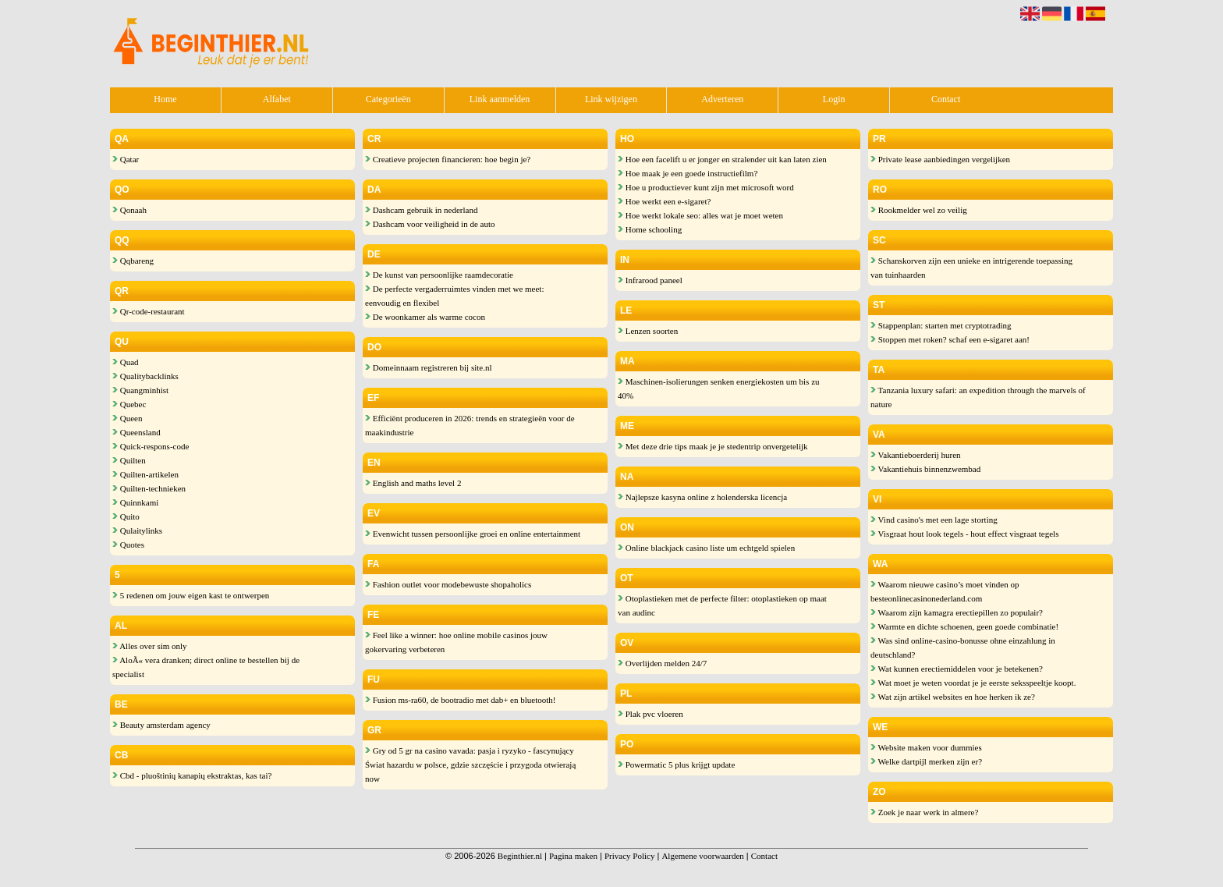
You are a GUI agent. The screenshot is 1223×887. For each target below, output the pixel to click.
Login (834, 99)
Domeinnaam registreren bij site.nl (428, 367)
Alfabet (277, 99)
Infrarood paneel (650, 280)
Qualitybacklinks (145, 376)
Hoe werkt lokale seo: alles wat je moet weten (700, 215)
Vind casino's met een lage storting (934, 519)
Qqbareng (133, 260)
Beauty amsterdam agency (161, 724)
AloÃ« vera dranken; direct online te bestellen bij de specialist (206, 667)
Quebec (129, 404)
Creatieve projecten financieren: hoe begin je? (447, 159)
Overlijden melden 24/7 (662, 663)
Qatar (125, 159)
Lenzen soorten (648, 330)
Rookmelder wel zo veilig (918, 210)
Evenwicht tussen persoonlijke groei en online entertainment (472, 533)
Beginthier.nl (520, 855)
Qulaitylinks (137, 530)
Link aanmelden (500, 99)
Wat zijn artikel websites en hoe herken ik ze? (952, 696)
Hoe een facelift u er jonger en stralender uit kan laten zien (722, 159)
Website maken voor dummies (926, 747)
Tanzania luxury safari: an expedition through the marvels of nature (978, 397)
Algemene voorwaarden (702, 855)
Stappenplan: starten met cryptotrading (941, 325)
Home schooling (650, 229)
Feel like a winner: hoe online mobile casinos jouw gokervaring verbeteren (456, 642)
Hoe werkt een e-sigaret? (664, 201)
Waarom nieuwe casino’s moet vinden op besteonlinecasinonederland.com (944, 591)
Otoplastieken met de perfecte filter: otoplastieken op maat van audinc (722, 605)
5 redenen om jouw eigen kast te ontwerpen (190, 595)
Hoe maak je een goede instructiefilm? (687, 173)
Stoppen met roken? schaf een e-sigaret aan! (950, 339)
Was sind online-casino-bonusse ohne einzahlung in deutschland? (962, 647)
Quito (126, 516)
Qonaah (129, 210)
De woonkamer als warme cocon (425, 316)
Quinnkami (135, 502)
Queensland (136, 432)
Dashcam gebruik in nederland (421, 210)
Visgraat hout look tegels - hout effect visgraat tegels (964, 533)
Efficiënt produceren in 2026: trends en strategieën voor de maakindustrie (470, 425)
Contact (945, 99)
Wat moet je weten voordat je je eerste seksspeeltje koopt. (973, 682)
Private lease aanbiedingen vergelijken (940, 159)
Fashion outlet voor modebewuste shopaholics (448, 584)
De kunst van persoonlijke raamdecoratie (439, 274)
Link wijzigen (611, 99)
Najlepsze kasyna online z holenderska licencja (702, 497)
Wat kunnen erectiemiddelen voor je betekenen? (956, 668)
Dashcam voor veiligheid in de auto (430, 224)
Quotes (128, 544)
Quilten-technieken (149, 488)
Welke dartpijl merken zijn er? (926, 761)
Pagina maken (573, 855)
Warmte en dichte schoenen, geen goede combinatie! (964, 626)
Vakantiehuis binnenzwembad (925, 469)
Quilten (129, 460)
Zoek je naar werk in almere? (924, 812)
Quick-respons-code (150, 446)
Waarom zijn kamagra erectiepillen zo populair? (956, 612)
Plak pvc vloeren (650, 713)
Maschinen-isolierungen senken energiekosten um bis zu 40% (719, 388)
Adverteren (722, 99)
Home (165, 99)
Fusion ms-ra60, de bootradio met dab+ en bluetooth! (460, 699)
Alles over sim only (149, 646)
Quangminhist (140, 390)
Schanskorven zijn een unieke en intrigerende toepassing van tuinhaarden (971, 267)
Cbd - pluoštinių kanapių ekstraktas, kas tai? (191, 775)
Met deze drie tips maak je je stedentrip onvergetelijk (713, 446)
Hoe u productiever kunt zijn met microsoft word (706, 187)
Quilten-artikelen (145, 474)
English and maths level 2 (413, 483)
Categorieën (388, 99)
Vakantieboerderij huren (915, 454)
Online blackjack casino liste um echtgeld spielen (706, 547)
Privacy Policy (629, 855)
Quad (125, 362)
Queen (127, 418)
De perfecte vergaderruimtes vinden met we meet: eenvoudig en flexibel (454, 295)
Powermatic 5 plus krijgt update (676, 764)
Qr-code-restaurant (148, 311)
